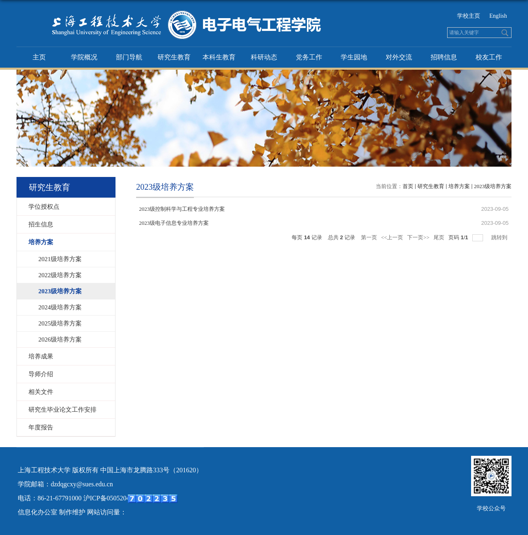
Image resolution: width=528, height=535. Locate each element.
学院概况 (84, 57)
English (498, 16)
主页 (39, 57)
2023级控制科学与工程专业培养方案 (182, 209)
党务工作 (309, 57)
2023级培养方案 (493, 186)
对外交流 (399, 57)
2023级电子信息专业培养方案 (174, 223)
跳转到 (500, 237)
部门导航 (129, 57)
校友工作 (489, 57)
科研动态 (264, 57)
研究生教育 (174, 57)
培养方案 (459, 186)
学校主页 (468, 16)
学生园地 (354, 57)
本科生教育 (219, 57)
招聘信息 (444, 57)
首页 (408, 186)
